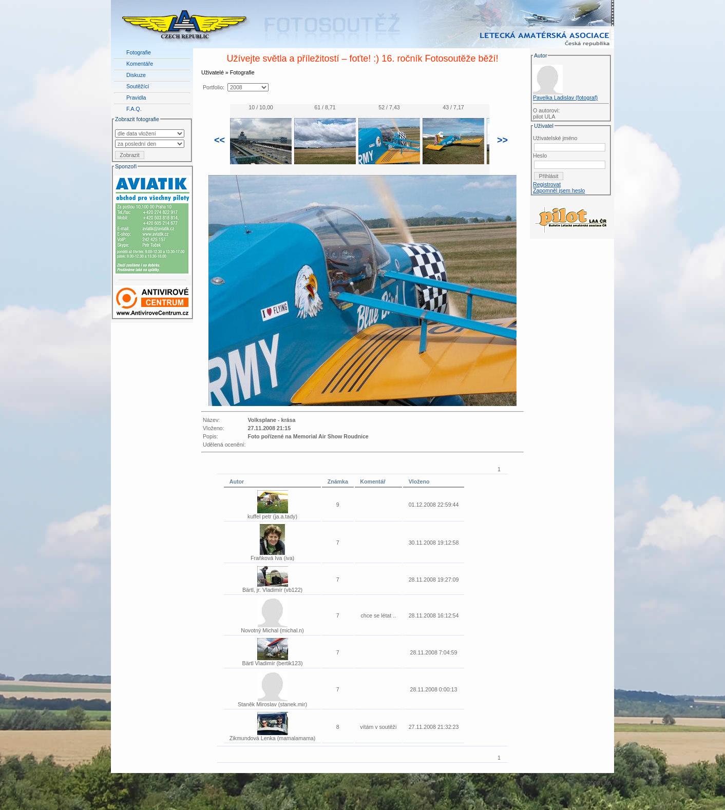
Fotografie (138, 52)
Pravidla (136, 97)
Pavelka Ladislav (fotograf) (565, 97)
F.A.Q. (134, 109)
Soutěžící (137, 86)
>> (502, 140)
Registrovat (547, 184)
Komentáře (139, 64)
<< (219, 140)
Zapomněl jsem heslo (559, 190)
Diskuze (136, 75)
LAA (606, 783)
